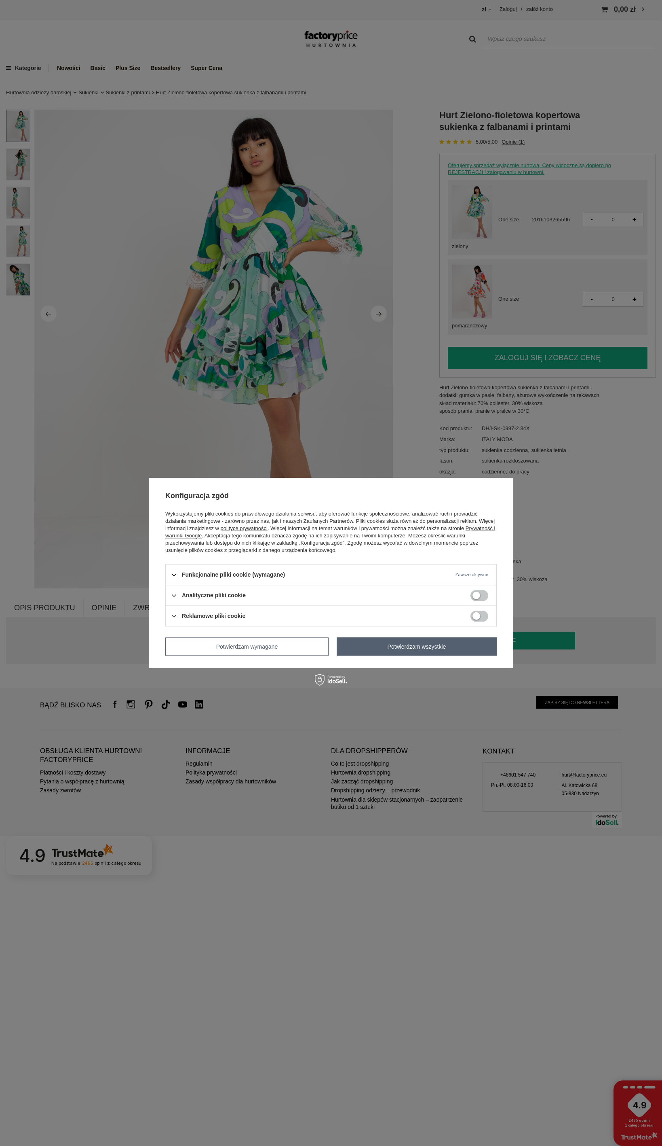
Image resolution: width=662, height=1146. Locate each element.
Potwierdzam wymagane (247, 646)
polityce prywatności (244, 528)
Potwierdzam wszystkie (417, 646)
